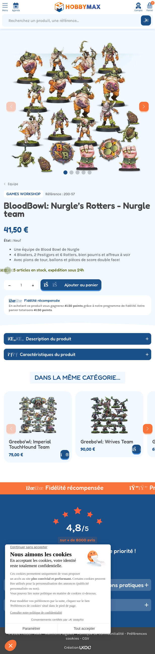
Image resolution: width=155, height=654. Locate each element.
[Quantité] (21, 285)
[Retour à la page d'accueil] (77, 7)
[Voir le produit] (64, 454)
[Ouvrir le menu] (5, 7)
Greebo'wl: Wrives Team (107, 441)
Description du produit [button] (39, 338)
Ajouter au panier (71, 284)
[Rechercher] (146, 20)
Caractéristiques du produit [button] (41, 354)
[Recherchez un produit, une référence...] (72, 20)
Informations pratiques (114, 585)
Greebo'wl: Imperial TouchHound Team (30, 444)
